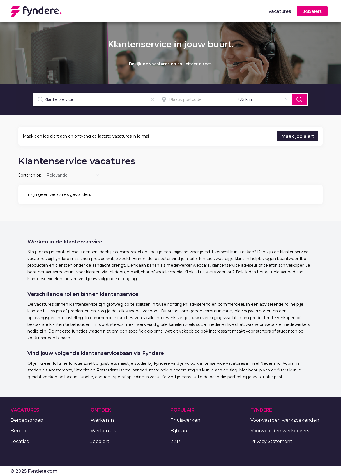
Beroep (19, 430)
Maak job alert (297, 136)
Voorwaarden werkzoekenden (284, 420)
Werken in (102, 420)
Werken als (103, 430)
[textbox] (95, 99)
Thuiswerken (185, 420)
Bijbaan (178, 430)
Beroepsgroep (27, 420)
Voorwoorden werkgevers (279, 430)
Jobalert (100, 441)
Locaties (20, 441)
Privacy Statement (271, 441)
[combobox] (95, 99)
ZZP (175, 441)
